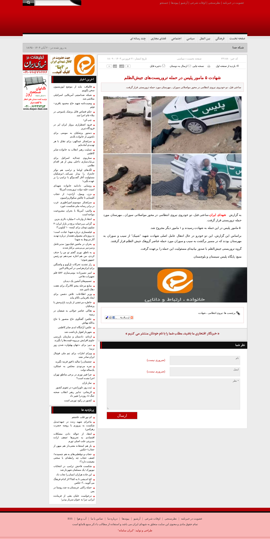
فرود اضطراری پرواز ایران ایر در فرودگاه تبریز (74, 126)
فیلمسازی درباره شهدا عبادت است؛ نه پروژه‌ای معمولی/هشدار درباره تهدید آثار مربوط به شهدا (74, 236)
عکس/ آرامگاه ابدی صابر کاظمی (75, 327)
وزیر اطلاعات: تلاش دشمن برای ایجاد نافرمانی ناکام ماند (74, 296)
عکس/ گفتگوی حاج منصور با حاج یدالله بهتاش (74, 321)
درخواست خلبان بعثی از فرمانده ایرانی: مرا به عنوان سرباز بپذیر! (74, 498)
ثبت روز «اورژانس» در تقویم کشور (74, 387)
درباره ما (112, 518)
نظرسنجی (214, 2)
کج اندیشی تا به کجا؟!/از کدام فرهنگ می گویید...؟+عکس (74, 481)
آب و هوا (81, 518)
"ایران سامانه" (126, 530)
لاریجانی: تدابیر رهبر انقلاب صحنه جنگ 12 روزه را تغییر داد (74, 394)
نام (237, 358)
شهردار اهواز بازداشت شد (78, 332)
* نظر (236, 381)
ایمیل (236, 369)
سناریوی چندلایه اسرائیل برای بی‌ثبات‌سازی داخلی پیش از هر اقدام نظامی (74, 162)
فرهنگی (219, 38)
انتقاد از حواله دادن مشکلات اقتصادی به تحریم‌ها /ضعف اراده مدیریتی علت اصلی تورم (74, 437)
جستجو (164, 2)
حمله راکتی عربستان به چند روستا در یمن (74, 489)
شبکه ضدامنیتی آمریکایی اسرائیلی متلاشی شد (74, 97)
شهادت (202, 313)
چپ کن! (87, 120)
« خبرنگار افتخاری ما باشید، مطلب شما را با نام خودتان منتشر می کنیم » (172, 333)
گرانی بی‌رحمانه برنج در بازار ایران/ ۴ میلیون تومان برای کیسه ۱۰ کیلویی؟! (74, 225)
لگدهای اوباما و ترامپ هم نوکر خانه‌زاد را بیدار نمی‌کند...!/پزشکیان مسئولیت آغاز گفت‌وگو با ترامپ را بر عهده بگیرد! (74, 175)
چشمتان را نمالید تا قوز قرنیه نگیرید (73, 361)
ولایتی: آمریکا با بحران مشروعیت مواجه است (74, 212)
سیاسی (190, 38)
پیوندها (174, 2)
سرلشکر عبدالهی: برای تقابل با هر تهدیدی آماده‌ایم (74, 143)
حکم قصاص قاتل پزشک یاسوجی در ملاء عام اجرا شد (74, 113)
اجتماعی (176, 38)
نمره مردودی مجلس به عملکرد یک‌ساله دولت (74, 368)
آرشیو (184, 2)
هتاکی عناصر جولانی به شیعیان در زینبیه (74, 312)
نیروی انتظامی (215, 313)
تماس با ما (97, 518)
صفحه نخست (237, 38)
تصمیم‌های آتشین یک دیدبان (77, 281)
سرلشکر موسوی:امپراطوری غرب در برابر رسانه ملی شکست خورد (74, 204)
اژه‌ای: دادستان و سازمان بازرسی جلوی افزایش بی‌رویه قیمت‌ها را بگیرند (74, 338)
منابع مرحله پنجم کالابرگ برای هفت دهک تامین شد (74, 287)
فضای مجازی (158, 38)
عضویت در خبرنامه (233, 2)
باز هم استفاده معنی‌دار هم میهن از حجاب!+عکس (74, 448)
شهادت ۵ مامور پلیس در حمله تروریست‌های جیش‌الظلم (172, 77)
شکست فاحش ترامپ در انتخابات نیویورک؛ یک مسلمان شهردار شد (74, 468)
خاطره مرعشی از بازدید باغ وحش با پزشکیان (74, 304)
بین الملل (205, 38)
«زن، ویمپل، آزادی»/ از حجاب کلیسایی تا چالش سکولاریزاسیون (74, 196)
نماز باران (87, 383)
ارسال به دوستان (180, 65)
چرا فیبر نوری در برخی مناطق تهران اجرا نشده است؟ (74, 376)
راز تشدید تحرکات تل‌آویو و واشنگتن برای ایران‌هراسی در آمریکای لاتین (74, 266)
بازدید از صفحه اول (227, 65)
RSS (70, 518)
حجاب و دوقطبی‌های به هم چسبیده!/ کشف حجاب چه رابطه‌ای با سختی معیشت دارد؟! (74, 458)
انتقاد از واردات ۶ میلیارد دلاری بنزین (73, 219)
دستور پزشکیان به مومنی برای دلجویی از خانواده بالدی (74, 135)
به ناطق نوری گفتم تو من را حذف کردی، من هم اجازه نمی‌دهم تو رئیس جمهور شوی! (74, 256)
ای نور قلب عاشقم (82, 417)
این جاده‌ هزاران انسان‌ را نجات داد (74, 474)
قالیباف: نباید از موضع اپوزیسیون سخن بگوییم (74, 88)
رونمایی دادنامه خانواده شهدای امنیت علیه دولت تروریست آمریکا (74, 187)
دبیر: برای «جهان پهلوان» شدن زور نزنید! (74, 347)
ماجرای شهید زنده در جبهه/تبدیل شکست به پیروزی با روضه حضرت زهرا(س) (74, 425)
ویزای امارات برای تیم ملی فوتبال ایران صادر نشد (74, 355)
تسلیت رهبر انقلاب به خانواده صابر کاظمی (74, 151)
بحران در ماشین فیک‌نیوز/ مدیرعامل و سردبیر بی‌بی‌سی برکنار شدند (74, 246)
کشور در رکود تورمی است (78, 400)
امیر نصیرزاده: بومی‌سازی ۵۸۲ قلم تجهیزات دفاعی (74, 274)
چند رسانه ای (138, 38)
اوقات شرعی (198, 2)
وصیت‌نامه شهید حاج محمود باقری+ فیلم (74, 105)
